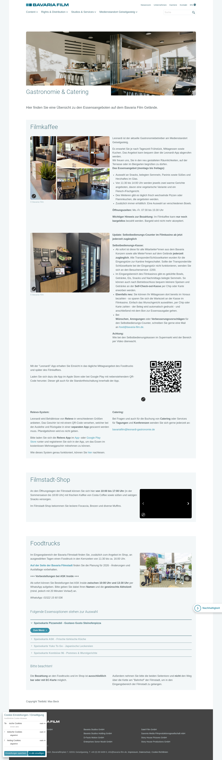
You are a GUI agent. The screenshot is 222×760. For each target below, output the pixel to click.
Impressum (133, 752)
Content (31, 11)
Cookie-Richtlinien (160, 752)
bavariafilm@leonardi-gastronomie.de (133, 429)
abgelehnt (14, 735)
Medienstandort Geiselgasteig (117, 11)
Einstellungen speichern (15, 753)
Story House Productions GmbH (155, 742)
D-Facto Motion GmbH (94, 737)
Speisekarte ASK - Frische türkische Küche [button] (60, 639)
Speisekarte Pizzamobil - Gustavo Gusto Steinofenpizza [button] (67, 623)
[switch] (11, 726)
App (77, 437)
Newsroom (146, 5)
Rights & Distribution (53, 11)
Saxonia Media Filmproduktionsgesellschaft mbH (163, 733)
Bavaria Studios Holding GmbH (98, 733)
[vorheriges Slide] (143, 503)
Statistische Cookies (13, 732)
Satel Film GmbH (149, 729)
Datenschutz (145, 752)
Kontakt (183, 5)
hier (90, 452)
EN (191, 5)
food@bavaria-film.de (131, 327)
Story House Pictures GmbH (154, 737)
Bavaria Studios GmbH (94, 729)
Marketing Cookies (12, 740)
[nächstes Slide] (188, 503)
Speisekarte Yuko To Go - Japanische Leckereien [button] (63, 646)
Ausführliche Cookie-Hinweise (15, 718)
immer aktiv (14, 727)
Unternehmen (160, 5)
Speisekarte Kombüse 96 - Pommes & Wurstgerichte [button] (65, 653)
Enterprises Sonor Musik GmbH (98, 742)
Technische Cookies (13, 723)
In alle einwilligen (36, 753)
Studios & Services (82, 11)
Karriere (173, 5)
